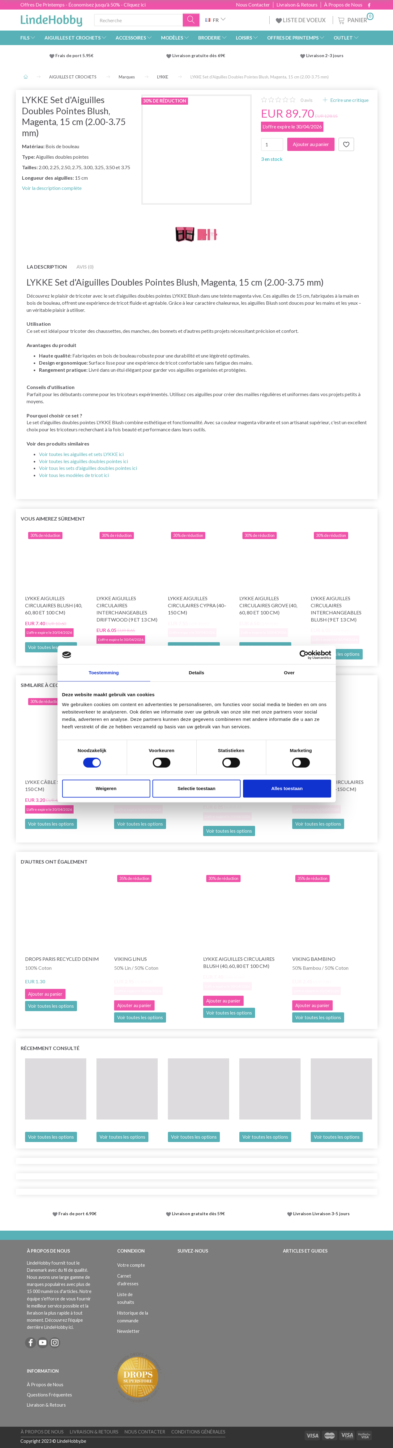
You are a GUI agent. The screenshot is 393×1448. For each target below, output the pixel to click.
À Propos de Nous (343, 4)
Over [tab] (289, 672)
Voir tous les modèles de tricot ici (74, 475)
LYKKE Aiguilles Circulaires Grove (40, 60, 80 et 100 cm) (268, 605)
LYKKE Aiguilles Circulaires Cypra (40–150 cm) (197, 605)
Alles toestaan (287, 788)
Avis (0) (85, 267)
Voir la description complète (52, 188)
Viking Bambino (313, 959)
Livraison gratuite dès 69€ (199, 55)
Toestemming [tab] (104, 672)
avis (307, 100)
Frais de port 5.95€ (74, 55)
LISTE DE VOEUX (301, 20)
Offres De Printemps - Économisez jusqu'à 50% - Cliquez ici (83, 4)
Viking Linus (130, 959)
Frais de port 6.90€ (77, 1213)
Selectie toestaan (196, 788)
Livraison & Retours (297, 4)
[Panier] (355, 19)
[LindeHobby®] (51, 19)
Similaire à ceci (40, 685)
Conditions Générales (198, 1431)
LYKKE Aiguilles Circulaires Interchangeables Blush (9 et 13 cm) (336, 608)
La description (47, 267)
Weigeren (106, 788)
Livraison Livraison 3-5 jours (321, 1213)
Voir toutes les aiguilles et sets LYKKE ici (81, 454)
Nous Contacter (253, 4)
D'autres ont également (54, 861)
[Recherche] (191, 20)
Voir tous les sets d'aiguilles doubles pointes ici (88, 468)
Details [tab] (196, 672)
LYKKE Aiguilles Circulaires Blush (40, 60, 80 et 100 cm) (53, 605)
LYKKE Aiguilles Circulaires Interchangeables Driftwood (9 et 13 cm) (126, 608)
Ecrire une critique (349, 100)
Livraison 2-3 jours (325, 55)
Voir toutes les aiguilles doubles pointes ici (83, 461)
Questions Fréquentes (49, 1394)
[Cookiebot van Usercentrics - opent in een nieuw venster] (304, 654)
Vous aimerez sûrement (53, 518)
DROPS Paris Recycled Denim (62, 959)
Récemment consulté (50, 1048)
